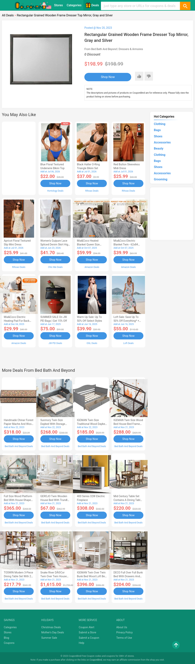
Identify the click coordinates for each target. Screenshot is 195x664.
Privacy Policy (124, 632)
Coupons (9, 642)
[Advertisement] (19, 157)
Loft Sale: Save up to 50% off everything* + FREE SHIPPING (126, 320)
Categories (74, 5)
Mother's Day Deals (52, 632)
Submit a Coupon (89, 637)
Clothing (159, 124)
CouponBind (96, 659)
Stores (58, 5)
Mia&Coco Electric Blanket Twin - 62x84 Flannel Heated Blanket (127, 244)
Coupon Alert (86, 627)
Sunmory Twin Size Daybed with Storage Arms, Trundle (52, 424)
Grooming (160, 179)
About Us (121, 627)
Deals (92, 5)
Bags (157, 130)
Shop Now (108, 77)
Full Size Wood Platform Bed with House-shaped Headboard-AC (18, 500)
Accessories (162, 142)
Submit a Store (87, 632)
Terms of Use (124, 637)
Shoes (158, 136)
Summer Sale (49, 637)
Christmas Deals (51, 627)
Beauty (158, 148)
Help (81, 642)
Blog (6, 637)
